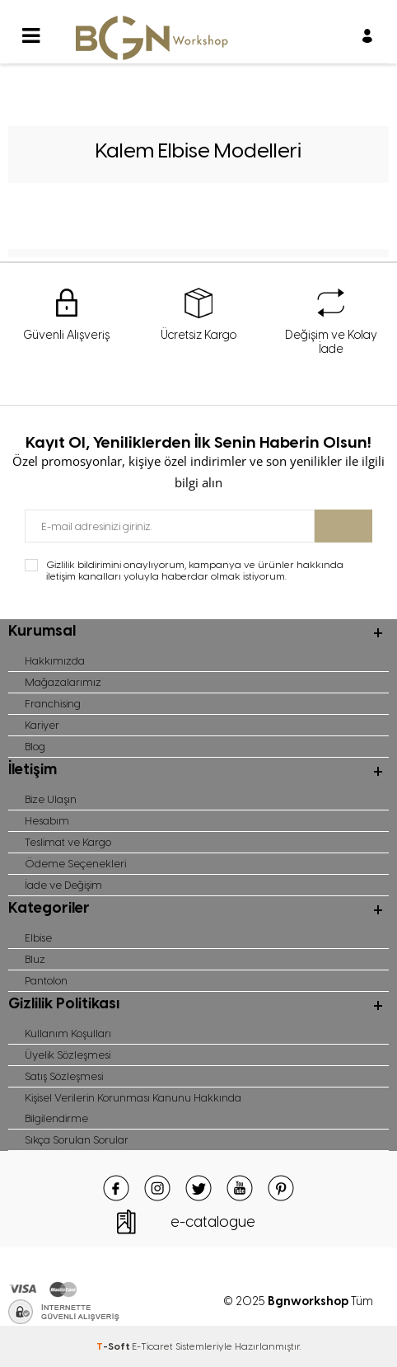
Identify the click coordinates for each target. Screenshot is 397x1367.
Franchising (53, 704)
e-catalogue (212, 1222)
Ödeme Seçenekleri (75, 863)
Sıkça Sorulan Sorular (76, 1140)
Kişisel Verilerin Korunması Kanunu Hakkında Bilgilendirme (133, 1108)
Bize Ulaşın (51, 799)
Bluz (35, 959)
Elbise (38, 938)
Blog (35, 746)
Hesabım (47, 821)
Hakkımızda (55, 661)
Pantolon (46, 981)
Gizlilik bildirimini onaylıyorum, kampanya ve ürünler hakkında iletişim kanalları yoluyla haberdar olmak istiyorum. (194, 570)
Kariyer (42, 725)
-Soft (114, 1346)
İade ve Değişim (63, 885)
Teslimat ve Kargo (68, 842)
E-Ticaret (152, 1346)
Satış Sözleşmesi (64, 1076)
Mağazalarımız (63, 682)
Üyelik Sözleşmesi (67, 1055)
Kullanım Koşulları (68, 1033)
